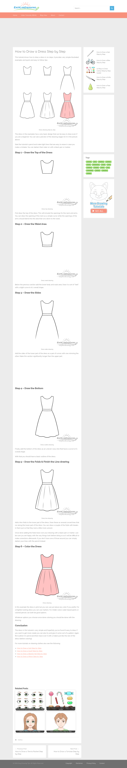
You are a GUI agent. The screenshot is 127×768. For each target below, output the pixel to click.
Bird (95, 161)
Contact (61, 15)
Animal (89, 161)
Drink (88, 164)
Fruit (109, 164)
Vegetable (90, 170)
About (53, 15)
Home (15, 15)
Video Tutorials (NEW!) (28, 15)
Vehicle (98, 170)
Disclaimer (79, 763)
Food (103, 164)
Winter (89, 173)
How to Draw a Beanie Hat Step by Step (32, 654)
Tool (108, 167)
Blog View (43, 15)
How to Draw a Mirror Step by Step (30, 656)
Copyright (69, 763)
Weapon (104, 170)
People (96, 167)
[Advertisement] (63, 32)
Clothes (20, 740)
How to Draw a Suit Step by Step (29, 648)
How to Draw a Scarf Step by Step (29, 651)
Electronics (96, 164)
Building (101, 161)
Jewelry (89, 167)
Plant (102, 167)
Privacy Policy (91, 763)
